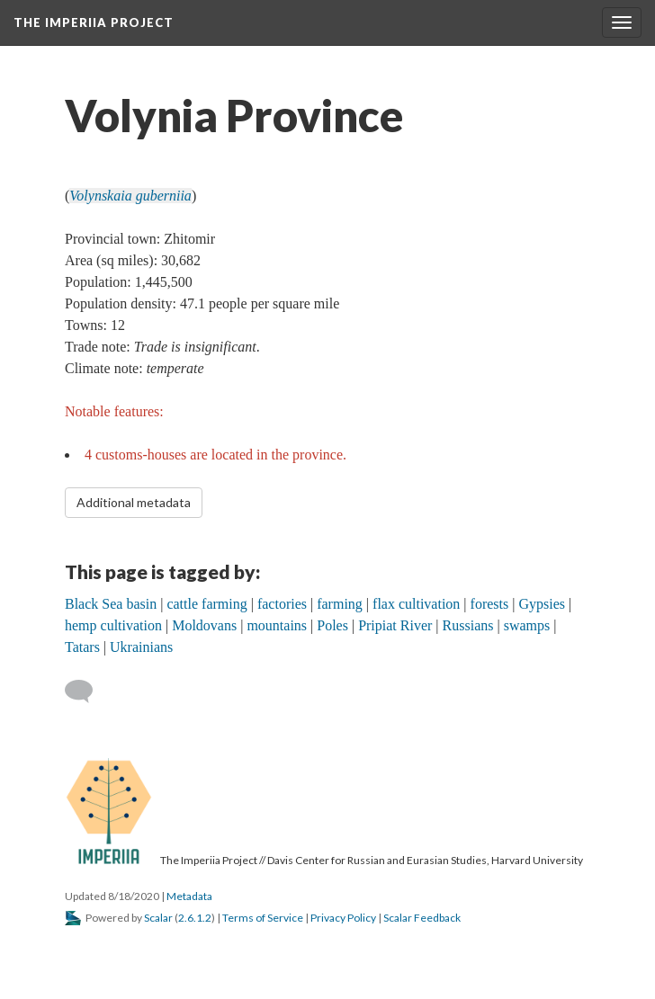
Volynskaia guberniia (130, 195)
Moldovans (204, 625)
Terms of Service (262, 917)
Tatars (82, 647)
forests (490, 603)
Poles (332, 625)
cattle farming (206, 603)
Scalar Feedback (422, 917)
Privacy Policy (343, 917)
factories (282, 603)
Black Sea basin (111, 603)
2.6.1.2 (194, 917)
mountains (277, 625)
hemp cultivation (113, 625)
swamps (527, 625)
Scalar (158, 917)
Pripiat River (395, 625)
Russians (468, 625)
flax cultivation (416, 603)
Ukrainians (141, 647)
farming (340, 603)
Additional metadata (133, 502)
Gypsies (541, 603)
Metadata (189, 896)
